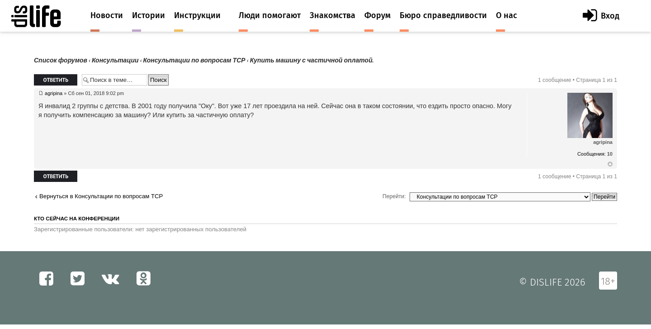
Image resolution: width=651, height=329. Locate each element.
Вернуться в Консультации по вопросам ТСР (101, 196)
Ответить (55, 80)
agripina (53, 93)
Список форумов (60, 60)
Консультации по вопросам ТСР (194, 60)
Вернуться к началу (610, 164)
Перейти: (394, 196)
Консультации (115, 60)
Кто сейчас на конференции (76, 218)
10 (610, 154)
